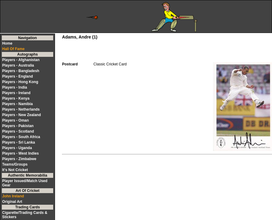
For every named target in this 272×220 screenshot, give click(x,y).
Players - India (14, 87)
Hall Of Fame (13, 49)
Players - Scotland (18, 131)
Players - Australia (18, 65)
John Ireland (13, 196)
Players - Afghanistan (20, 60)
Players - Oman (15, 120)
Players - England (17, 76)
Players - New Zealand (21, 115)
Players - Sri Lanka (18, 142)
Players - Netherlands (21, 109)
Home (7, 43)
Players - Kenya (15, 98)
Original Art (12, 202)
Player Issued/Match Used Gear (24, 183)
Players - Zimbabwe (19, 159)
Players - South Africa (21, 137)
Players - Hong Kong (20, 82)
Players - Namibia (17, 104)
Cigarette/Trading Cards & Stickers (24, 215)
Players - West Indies (20, 153)
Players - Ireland (16, 93)
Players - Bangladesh (20, 71)
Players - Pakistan (18, 126)
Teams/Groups (15, 164)
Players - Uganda (17, 148)
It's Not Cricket (15, 170)
